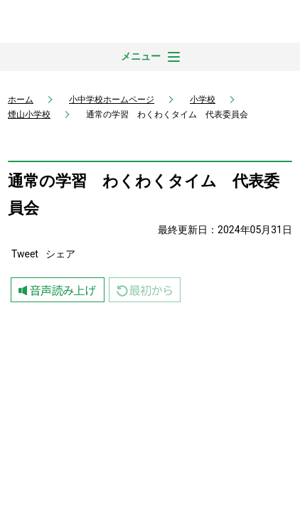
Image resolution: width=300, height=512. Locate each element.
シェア (60, 254)
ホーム (20, 100)
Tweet (24, 254)
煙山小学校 (29, 114)
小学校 (202, 100)
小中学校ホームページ (111, 100)
